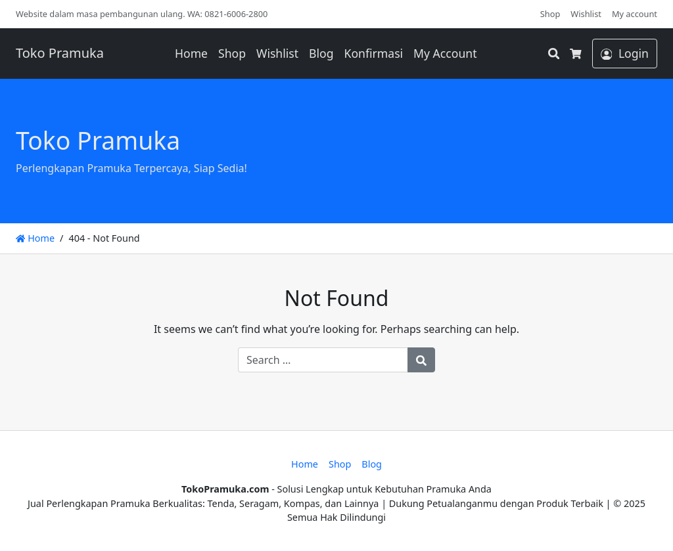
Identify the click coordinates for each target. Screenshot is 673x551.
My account (634, 14)
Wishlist (585, 14)
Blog (321, 53)
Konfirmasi (374, 53)
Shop (550, 14)
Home (191, 53)
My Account (444, 53)
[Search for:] (323, 359)
